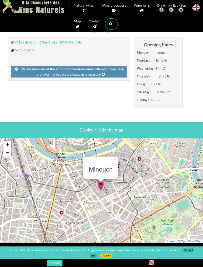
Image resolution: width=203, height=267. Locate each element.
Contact (95, 24)
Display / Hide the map (101, 130)
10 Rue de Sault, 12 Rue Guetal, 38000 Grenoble (48, 42)
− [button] (7, 153)
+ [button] (7, 145)
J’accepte (106, 255)
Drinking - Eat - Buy (172, 8)
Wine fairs (141, 8)
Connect (55, 263)
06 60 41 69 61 (24, 50)
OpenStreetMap (191, 241)
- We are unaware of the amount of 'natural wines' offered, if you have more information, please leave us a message (69, 72)
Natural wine (84, 8)
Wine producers (113, 8)
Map (77, 24)
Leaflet (171, 241)
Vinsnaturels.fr (36, 7)
